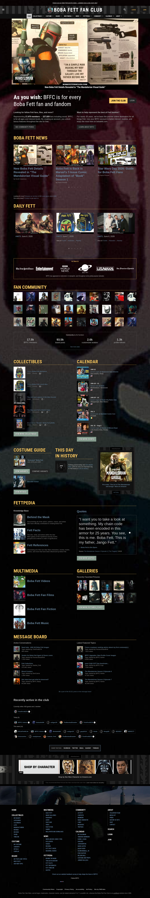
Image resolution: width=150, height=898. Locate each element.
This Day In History (52, 861)
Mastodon (71, 240)
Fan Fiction (49, 827)
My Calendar (82, 834)
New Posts (17, 861)
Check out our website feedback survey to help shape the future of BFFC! (75, 874)
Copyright (59, 889)
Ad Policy (116, 492)
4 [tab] (78, 91)
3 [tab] (75, 91)
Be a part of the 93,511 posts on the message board (75, 691)
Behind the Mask (51, 858)
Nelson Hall (82, 855)
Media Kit (113, 815)
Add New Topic (18, 864)
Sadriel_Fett (49, 736)
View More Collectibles (25, 434)
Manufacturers (19, 827)
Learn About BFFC (86, 127)
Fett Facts (49, 863)
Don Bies (80, 841)
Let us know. (83, 468)
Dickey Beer (81, 848)
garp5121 (81, 731)
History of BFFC (115, 820)
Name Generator (83, 820)
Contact (112, 824)
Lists (15, 825)
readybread (35, 736)
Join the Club (118, 100)
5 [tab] (80, 91)
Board (59, 16)
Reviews (16, 832)
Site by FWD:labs (99, 889)
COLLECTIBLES (28, 361)
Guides (48, 844)
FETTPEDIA (24, 503)
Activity (80, 813)
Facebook (67, 748)
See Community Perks (24, 127)
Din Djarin (93, 547)
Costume (50, 16)
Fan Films (49, 822)
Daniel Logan (82, 839)
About (119, 16)
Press (111, 817)
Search (111, 829)
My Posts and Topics (20, 859)
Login (134, 10)
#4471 (100, 236)
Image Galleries (51, 815)
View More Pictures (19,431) (91, 607)
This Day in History (66, 453)
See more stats (75, 347)
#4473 (18, 236)
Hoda (93, 731)
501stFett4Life (21, 731)
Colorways (17, 823)
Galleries (87, 571)
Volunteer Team (115, 813)
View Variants (21, 471)
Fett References (51, 865)
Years (15, 834)
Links (79, 822)
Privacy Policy (69, 889)
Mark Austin (82, 846)
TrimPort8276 (22, 711)
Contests (81, 815)
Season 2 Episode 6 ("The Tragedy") (101, 551)
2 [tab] (72, 91)
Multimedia (69, 16)
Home (29, 16)
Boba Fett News (30, 138)
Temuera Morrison (84, 837)
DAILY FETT (24, 206)
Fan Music (49, 817)
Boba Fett (84, 547)
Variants (16, 847)
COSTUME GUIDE (30, 450)
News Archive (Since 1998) (54, 839)
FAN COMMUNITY (30, 287)
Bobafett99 (38, 722)
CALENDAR (87, 361)
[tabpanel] (75, 54)
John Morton (82, 844)
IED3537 (117, 731)
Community (99, 16)
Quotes (82, 511)
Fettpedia (87, 16)
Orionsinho (20, 736)
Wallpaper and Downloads (54, 831)
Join (144, 10)
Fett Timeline (50, 868)
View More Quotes (86, 558)
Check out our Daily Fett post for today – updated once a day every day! (75, 3)
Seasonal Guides (51, 851)
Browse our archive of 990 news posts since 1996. (41, 196)
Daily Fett (49, 813)
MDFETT (129, 731)
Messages (81, 824)
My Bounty (17, 818)
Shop (111, 822)
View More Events (86, 439)
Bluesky (78, 240)
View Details (20, 492)
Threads (96, 748)
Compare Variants (40, 471)
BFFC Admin (22, 722)
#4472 (59, 236)
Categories (17, 820)
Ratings (16, 830)
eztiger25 (52, 722)
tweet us (36, 198)
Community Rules (48, 889)
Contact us (27, 198)
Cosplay (16, 851)
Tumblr (64, 240)
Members (80, 817)
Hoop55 (104, 731)
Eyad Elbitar (82, 853)
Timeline (16, 837)
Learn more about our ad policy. (95, 782)
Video (47, 824)
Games (48, 829)
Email (82, 748)
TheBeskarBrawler (68, 722)
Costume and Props (84, 858)
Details (16, 849)
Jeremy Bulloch (83, 860)
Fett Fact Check (51, 848)
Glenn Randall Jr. (83, 851)
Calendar (110, 16)
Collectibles (38, 16)
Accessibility (80, 889)
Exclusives (49, 841)
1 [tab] (69, 91)
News (78, 16)
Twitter (75, 748)
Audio (47, 820)
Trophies (80, 827)
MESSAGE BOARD (30, 637)
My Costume (17, 844)
